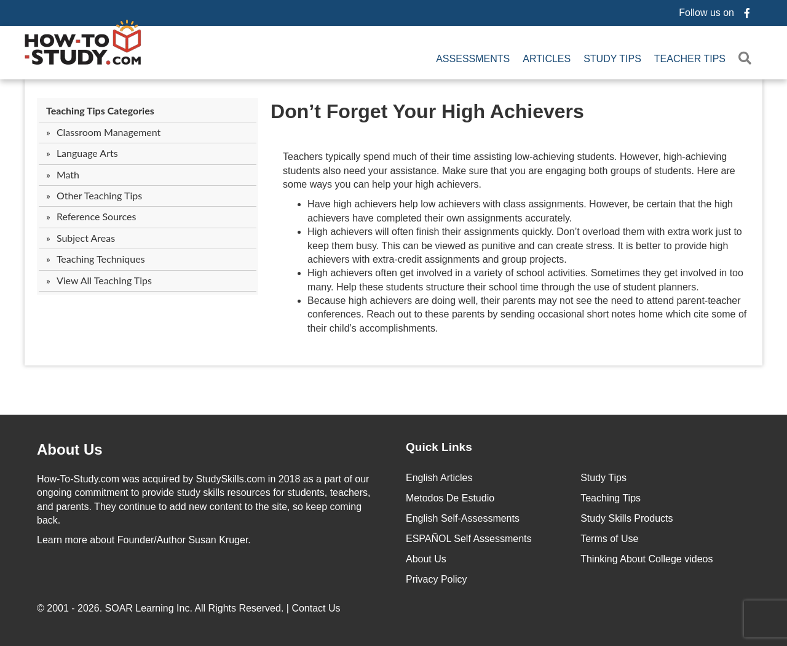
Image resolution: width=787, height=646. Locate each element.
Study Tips (612, 59)
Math (68, 174)
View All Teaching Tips (104, 280)
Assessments (473, 59)
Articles (547, 59)
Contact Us (317, 608)
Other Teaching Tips (99, 195)
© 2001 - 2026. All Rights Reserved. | (190, 608)
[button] (747, 58)
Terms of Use (609, 538)
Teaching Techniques (101, 259)
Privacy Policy (436, 579)
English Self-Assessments (463, 518)
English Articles (439, 478)
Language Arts (87, 153)
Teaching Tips (610, 498)
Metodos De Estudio (450, 498)
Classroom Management (108, 132)
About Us (426, 559)
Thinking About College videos (646, 559)
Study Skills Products (626, 518)
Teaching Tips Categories (100, 110)
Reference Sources (96, 216)
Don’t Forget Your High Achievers (427, 111)
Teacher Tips (690, 59)
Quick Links (439, 447)
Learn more (62, 540)
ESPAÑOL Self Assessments (469, 538)
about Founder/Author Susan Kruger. (144, 540)
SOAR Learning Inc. (148, 608)
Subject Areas (86, 238)
